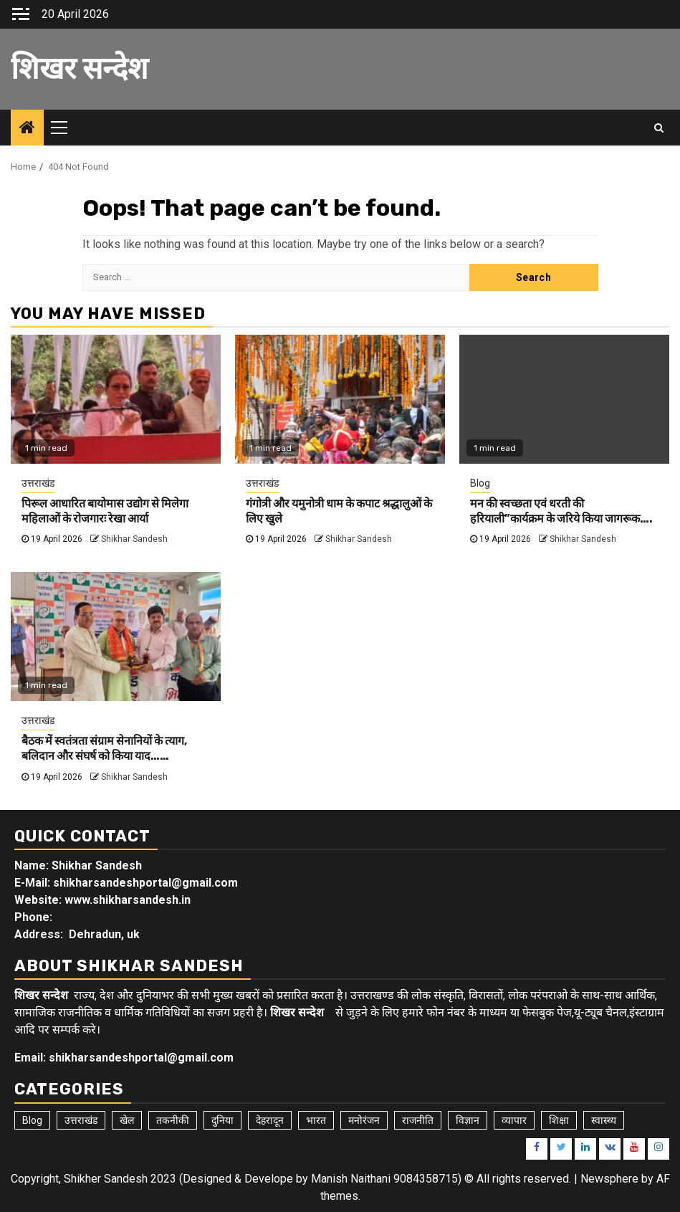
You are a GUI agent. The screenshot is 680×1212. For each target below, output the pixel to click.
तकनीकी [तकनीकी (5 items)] (172, 1120)
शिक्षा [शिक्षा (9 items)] (559, 1120)
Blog (480, 483)
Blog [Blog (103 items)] (32, 1120)
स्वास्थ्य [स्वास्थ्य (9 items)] (603, 1120)
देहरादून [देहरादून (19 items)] (270, 1120)
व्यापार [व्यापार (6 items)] (514, 1120)
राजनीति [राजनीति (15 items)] (418, 1120)
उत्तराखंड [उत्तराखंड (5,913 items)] (80, 1120)
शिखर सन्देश (79, 69)
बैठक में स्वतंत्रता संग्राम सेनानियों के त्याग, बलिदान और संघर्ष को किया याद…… (104, 748)
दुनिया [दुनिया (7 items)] (222, 1120)
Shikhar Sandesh (134, 539)
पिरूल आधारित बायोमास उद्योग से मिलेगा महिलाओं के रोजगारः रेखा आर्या (104, 511)
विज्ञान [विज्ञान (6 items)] (467, 1120)
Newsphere (609, 1178)
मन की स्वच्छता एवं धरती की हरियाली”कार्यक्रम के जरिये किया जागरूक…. (561, 511)
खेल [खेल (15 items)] (127, 1120)
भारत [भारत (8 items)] (316, 1120)
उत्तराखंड (37, 483)
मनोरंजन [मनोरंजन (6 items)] (364, 1120)
